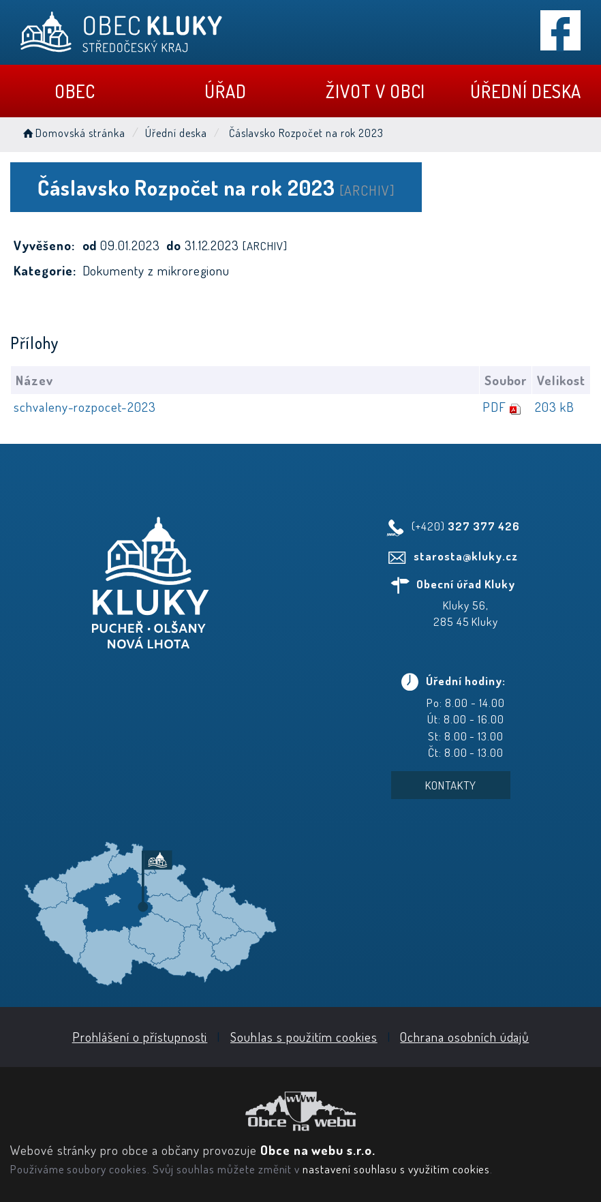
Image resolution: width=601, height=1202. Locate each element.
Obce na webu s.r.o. (317, 1149)
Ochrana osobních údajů (464, 1036)
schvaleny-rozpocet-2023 (85, 406)
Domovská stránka (72, 133)
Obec (75, 91)
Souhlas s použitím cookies (303, 1036)
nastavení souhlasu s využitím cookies (396, 1168)
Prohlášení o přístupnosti (140, 1036)
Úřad (225, 91)
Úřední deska (525, 91)
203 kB (554, 406)
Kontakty (450, 785)
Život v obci (375, 91)
